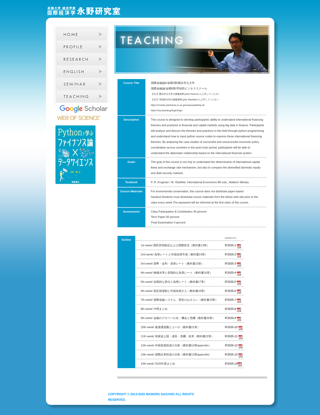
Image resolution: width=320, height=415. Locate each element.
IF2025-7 (233, 299)
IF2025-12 (234, 345)
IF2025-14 (233, 363)
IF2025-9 (233, 317)
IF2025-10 (234, 327)
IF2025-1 (233, 245)
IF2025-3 (233, 263)
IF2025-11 (234, 336)
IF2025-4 (233, 272)
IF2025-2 (233, 254)
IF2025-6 (233, 290)
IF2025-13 (234, 354)
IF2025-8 (233, 308)
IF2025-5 (233, 281)
